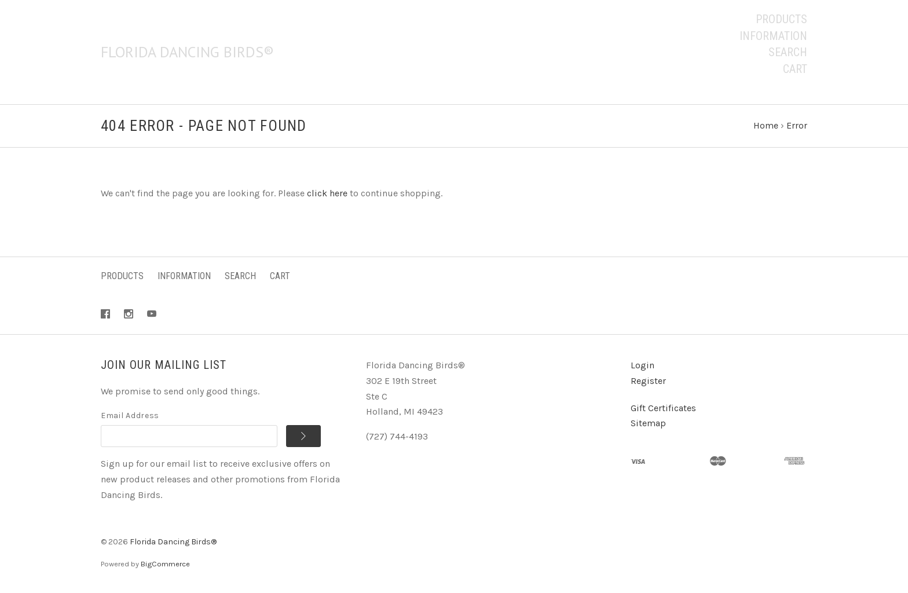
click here (327, 193)
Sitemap (648, 423)
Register (648, 380)
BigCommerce (165, 563)
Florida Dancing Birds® (173, 542)
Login (642, 365)
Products (781, 19)
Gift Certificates (663, 407)
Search (787, 52)
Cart (795, 69)
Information (773, 36)
